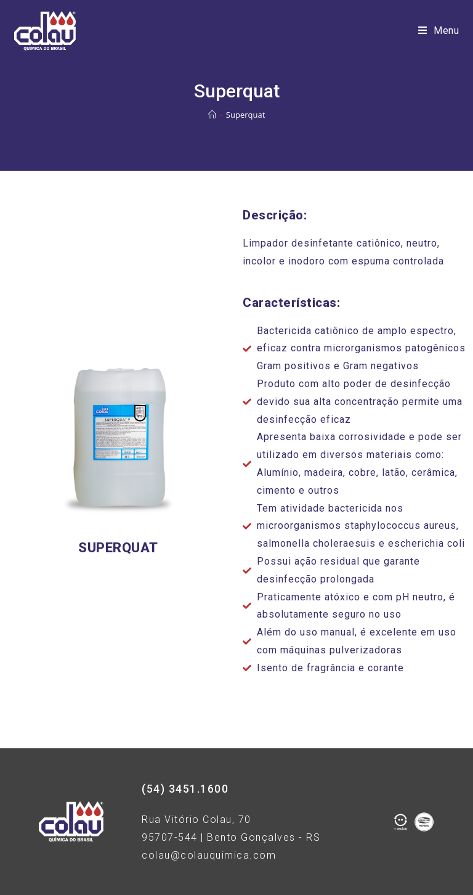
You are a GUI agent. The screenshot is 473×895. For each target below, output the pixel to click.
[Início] (212, 114)
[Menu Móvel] (438, 31)
